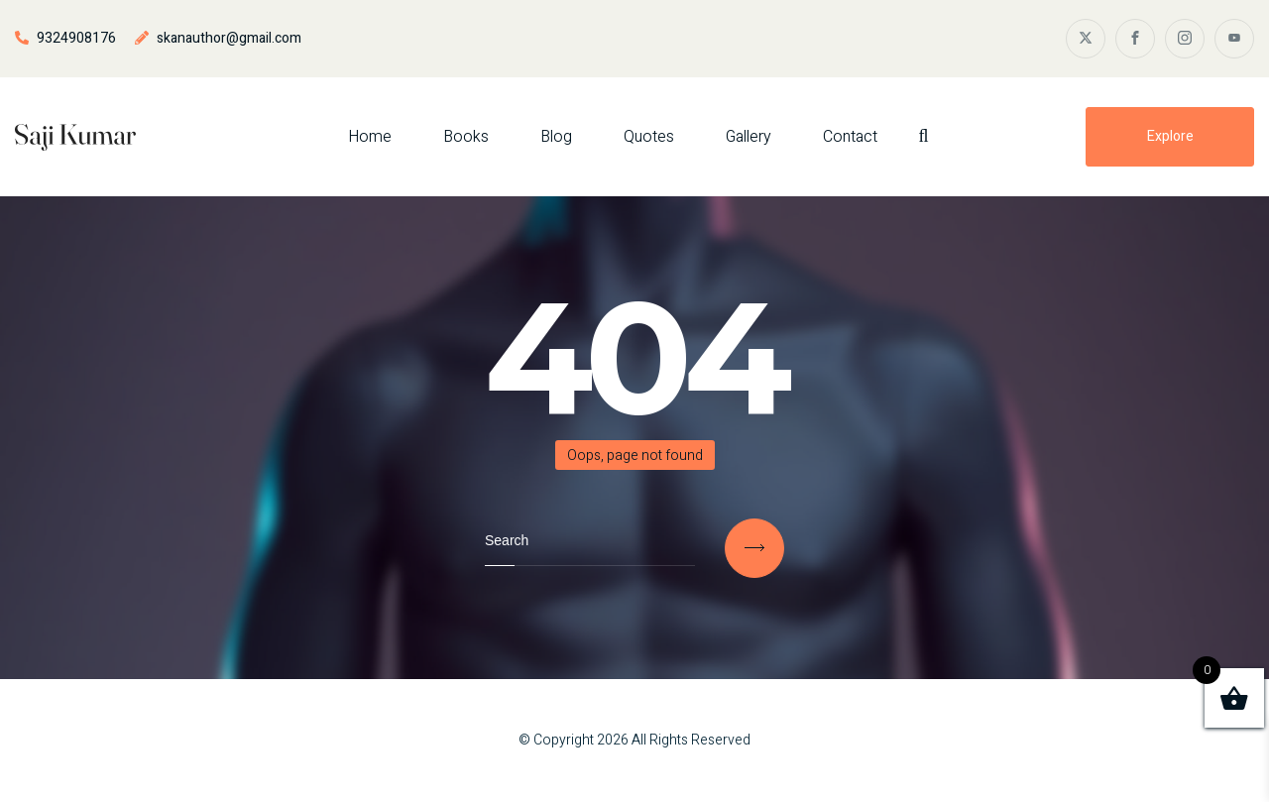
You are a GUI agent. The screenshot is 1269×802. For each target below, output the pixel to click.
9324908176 (76, 38)
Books (466, 137)
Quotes (649, 137)
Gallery (748, 137)
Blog (556, 137)
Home (370, 137)
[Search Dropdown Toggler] (923, 136)
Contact (850, 137)
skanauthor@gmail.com (229, 38)
